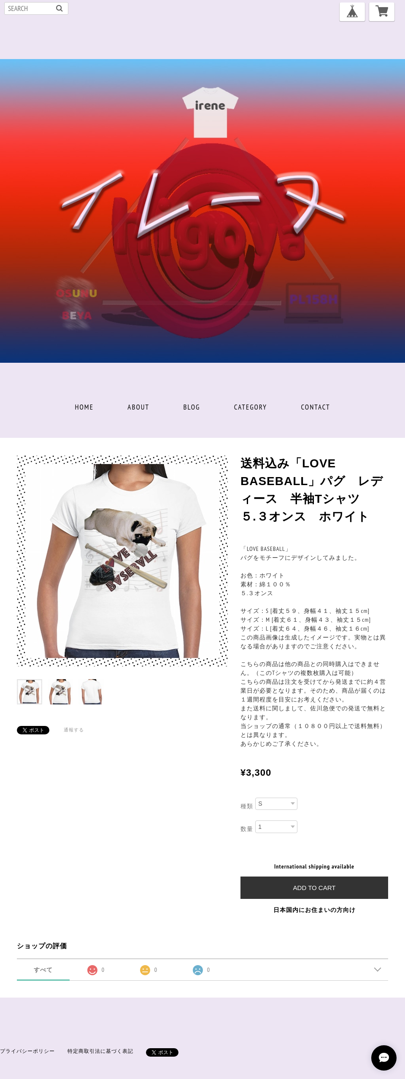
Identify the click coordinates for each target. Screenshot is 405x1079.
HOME (84, 407)
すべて (43, 970)
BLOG (192, 407)
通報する (74, 729)
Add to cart (314, 887)
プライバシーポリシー (27, 1051)
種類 (246, 805)
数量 (246, 829)
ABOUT (138, 407)
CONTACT (315, 407)
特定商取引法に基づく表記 (100, 1051)
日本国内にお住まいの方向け (314, 910)
